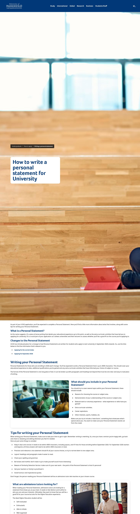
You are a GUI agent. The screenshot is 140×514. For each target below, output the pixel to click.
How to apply (28, 146)
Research (80, 6)
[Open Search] (134, 6)
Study (52, 6)
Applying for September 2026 (23, 354)
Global (72, 6)
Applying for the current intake (24, 350)
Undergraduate (17, 146)
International (62, 6)
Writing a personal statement (43, 146)
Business (89, 6)
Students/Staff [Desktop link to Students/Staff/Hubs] (101, 6)
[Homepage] (14, 6)
